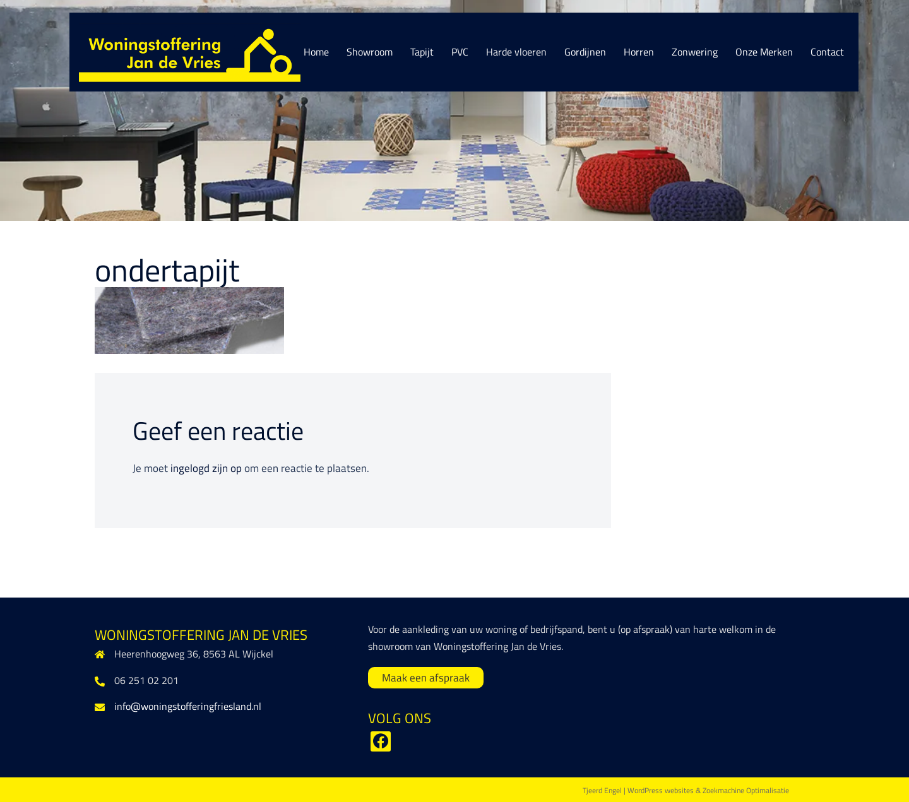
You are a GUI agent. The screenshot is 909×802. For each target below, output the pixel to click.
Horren (639, 51)
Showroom (370, 51)
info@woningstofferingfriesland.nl (187, 706)
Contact (827, 51)
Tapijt (422, 51)
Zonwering (695, 51)
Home (316, 51)
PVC (459, 51)
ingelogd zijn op (206, 468)
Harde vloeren (516, 51)
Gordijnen (585, 51)
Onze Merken (764, 51)
